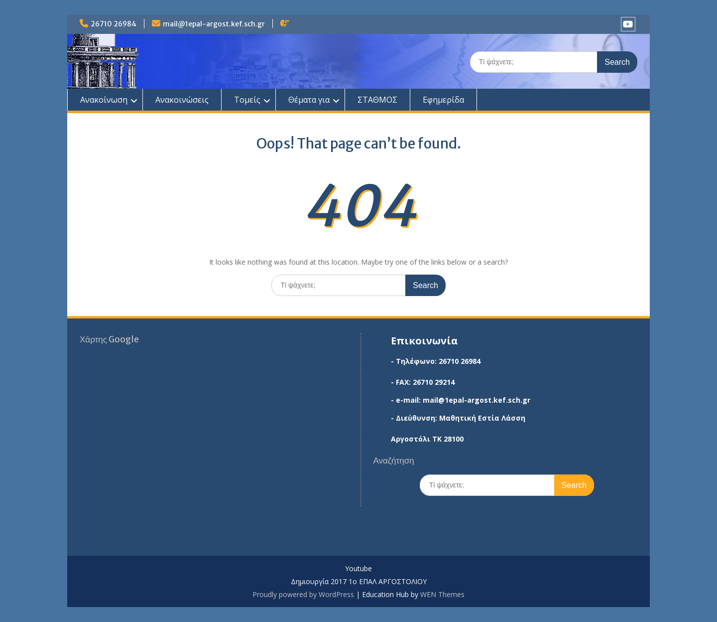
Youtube (358, 569)
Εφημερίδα (443, 99)
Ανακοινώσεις (182, 99)
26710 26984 (113, 23)
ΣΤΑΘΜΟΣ (377, 99)
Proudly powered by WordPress (303, 594)
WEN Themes (442, 594)
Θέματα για (309, 99)
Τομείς (247, 99)
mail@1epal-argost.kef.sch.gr (214, 23)
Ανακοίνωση (103, 99)
